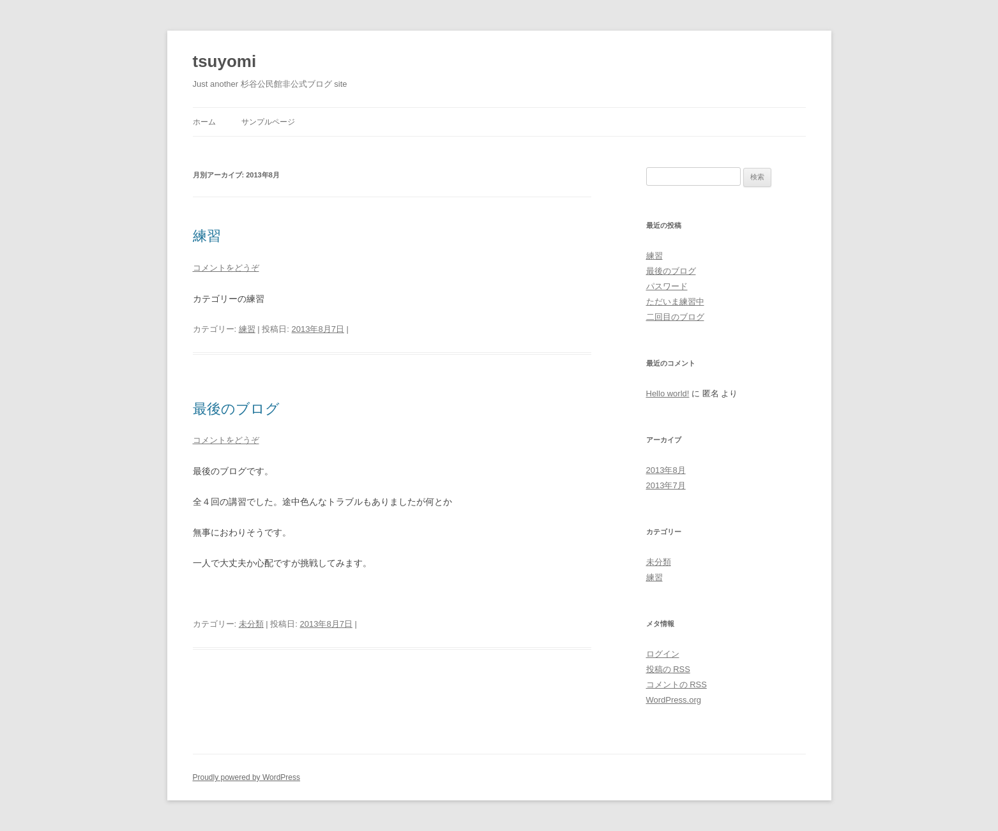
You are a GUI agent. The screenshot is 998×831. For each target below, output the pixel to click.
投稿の (668, 669)
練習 (207, 236)
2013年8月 (666, 470)
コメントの (676, 684)
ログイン (662, 654)
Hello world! (668, 393)
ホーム (204, 121)
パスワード (667, 286)
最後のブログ (236, 409)
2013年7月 (666, 485)
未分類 (251, 624)
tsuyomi (225, 61)
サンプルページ (268, 121)
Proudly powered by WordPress (247, 777)
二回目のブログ (675, 317)
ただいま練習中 (675, 301)
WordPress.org (673, 700)
